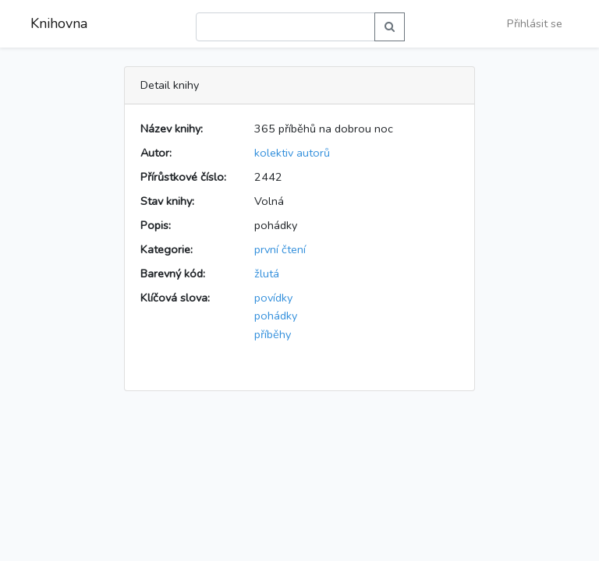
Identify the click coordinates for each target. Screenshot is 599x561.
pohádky (275, 315)
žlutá (266, 273)
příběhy (272, 334)
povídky (273, 297)
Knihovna (58, 23)
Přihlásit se (534, 23)
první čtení (280, 249)
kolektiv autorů (292, 153)
